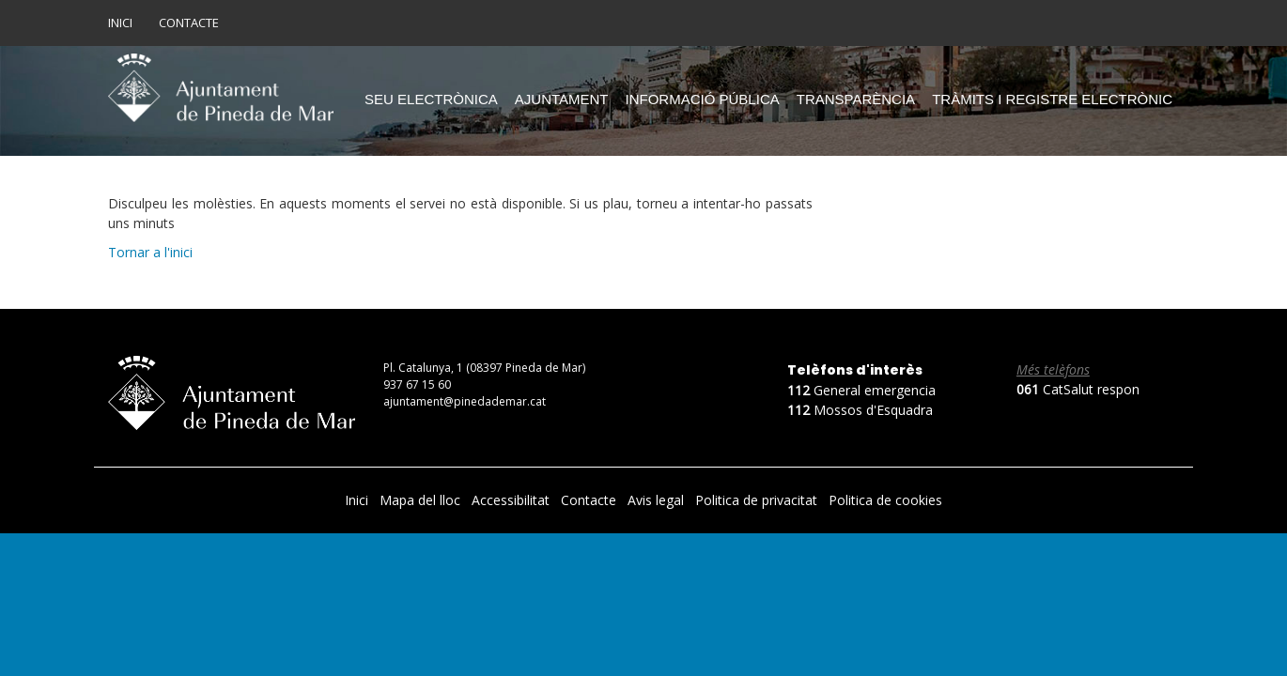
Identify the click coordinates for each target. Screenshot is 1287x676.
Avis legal (658, 500)
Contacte (189, 22)
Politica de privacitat (758, 500)
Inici (120, 22)
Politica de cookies (885, 500)
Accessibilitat (512, 500)
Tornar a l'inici (150, 252)
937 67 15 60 (417, 384)
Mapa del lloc (422, 500)
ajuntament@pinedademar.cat (464, 401)
